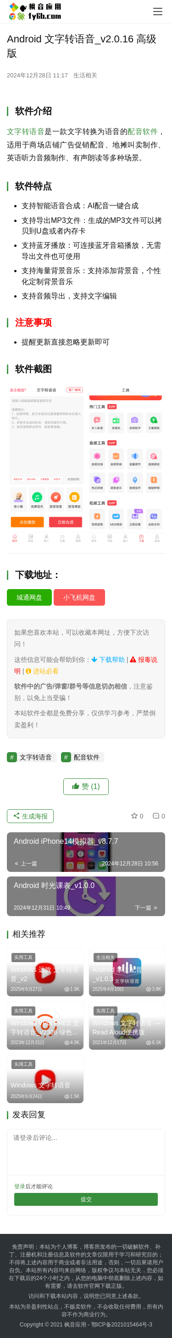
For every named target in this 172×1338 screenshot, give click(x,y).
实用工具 (23, 957)
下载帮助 (108, 659)
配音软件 (143, 131)
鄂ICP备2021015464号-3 (121, 1324)
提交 (86, 1199)
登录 (19, 1186)
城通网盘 (29, 597)
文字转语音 (25, 131)
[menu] (157, 11)
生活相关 (85, 75)
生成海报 (30, 816)
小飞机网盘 (79, 597)
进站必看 (42, 671)
